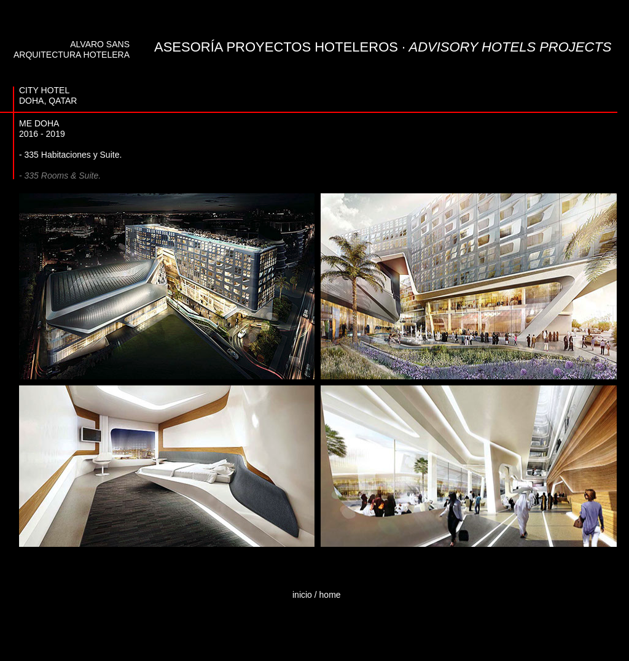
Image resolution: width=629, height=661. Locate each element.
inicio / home (316, 595)
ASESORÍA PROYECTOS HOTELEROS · (383, 47)
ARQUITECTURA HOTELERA (72, 55)
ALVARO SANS (100, 44)
